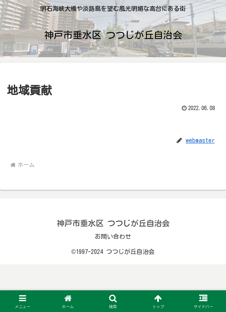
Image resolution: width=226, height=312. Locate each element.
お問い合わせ (113, 237)
